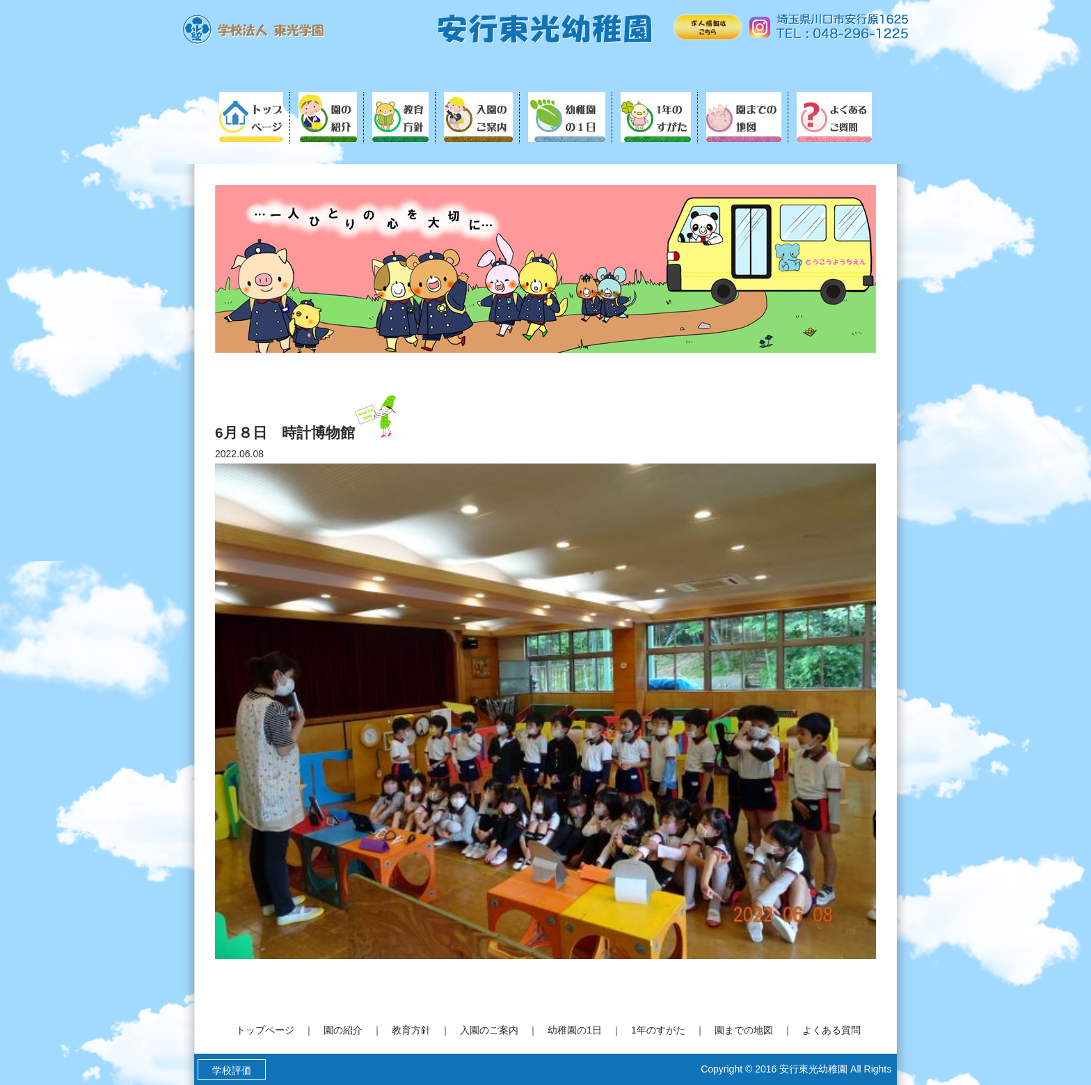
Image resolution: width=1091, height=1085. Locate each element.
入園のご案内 (489, 1030)
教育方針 (411, 1030)
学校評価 (231, 1070)
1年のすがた (658, 1030)
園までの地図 (744, 1030)
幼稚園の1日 (575, 1030)
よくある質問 (831, 1030)
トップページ (265, 1030)
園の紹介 (343, 1030)
